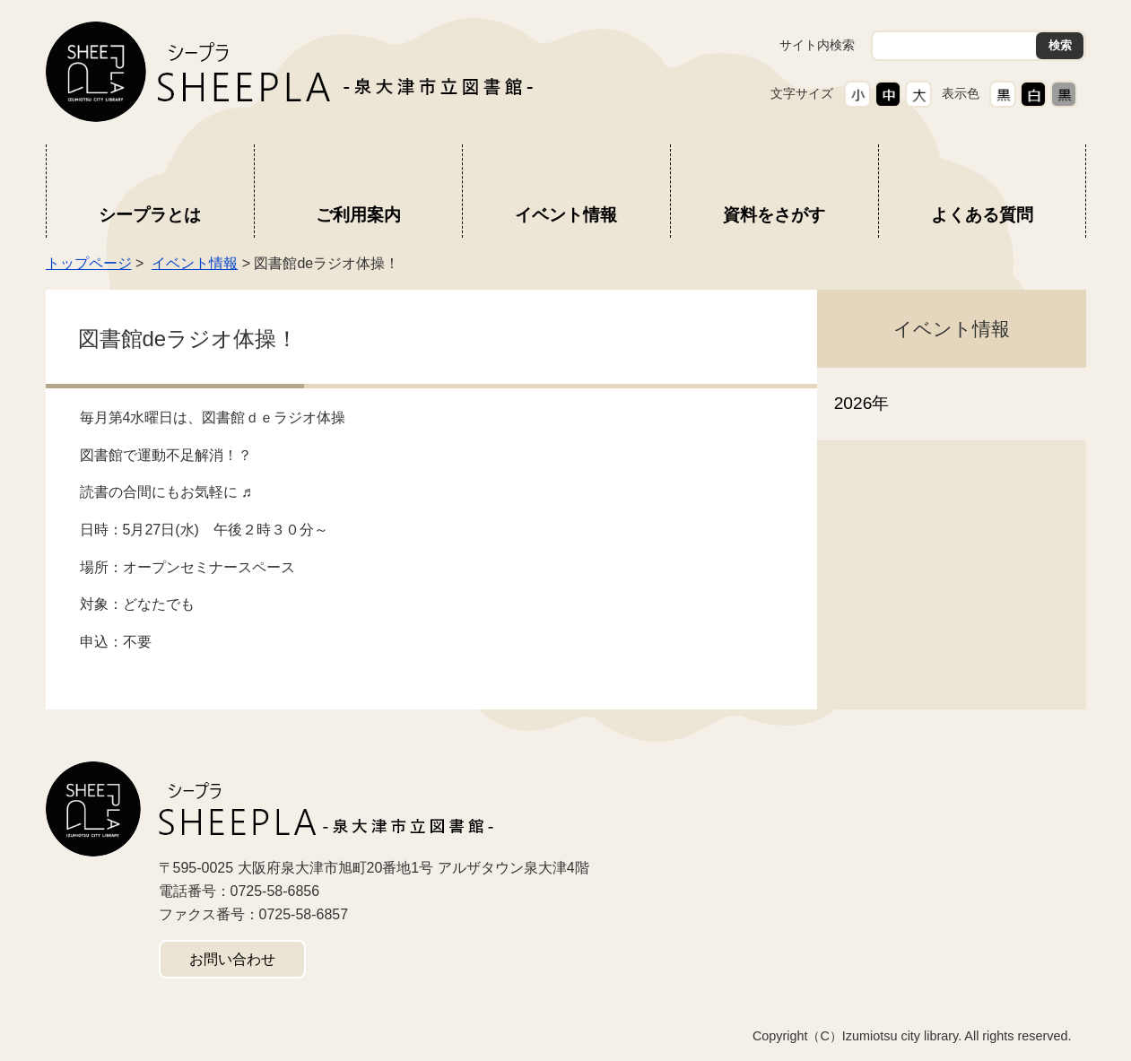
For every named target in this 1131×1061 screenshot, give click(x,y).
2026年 (862, 403)
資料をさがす (774, 214)
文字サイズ (801, 93)
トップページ (89, 263)
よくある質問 (982, 214)
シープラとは (150, 214)
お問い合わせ (232, 959)
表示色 (960, 93)
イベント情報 (566, 214)
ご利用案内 (358, 214)
